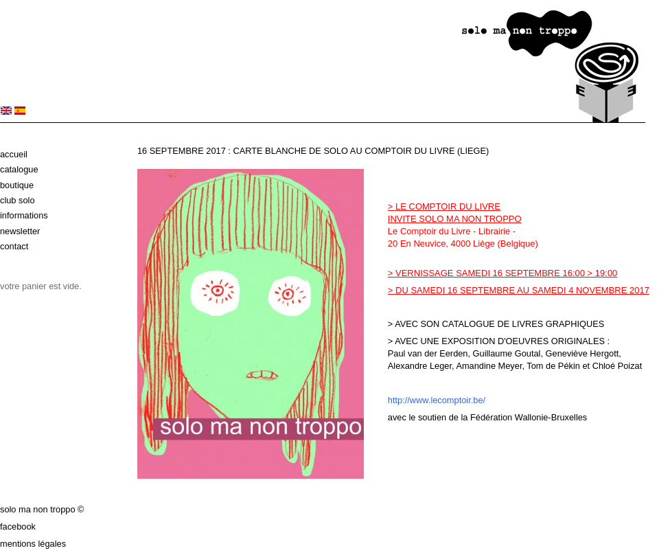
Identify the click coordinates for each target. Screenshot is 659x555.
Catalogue (19, 169)
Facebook (18, 526)
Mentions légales (33, 544)
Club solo (17, 200)
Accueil (13, 154)
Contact (14, 246)
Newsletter (20, 231)
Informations (24, 215)
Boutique (17, 185)
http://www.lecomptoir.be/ (436, 400)
